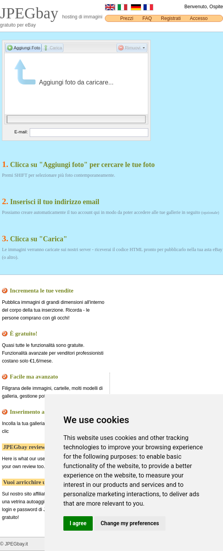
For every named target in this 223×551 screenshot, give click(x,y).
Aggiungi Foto (27, 47)
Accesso (198, 18)
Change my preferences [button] (130, 523)
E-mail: (21, 131)
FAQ (147, 18)
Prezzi (126, 18)
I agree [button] (78, 523)
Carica (56, 47)
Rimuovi (132, 47)
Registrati (171, 18)
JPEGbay (31, 13)
